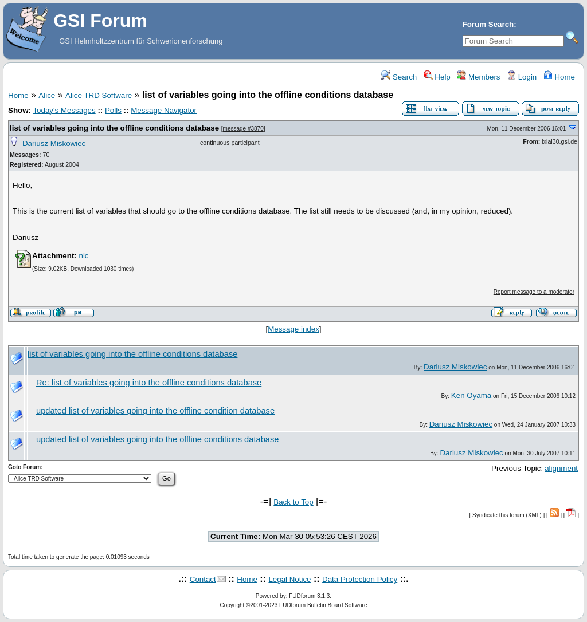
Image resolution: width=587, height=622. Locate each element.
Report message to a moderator (534, 292)
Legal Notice (289, 579)
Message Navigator (164, 110)
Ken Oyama (471, 395)
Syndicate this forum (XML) (507, 515)
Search (399, 77)
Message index (293, 329)
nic (83, 255)
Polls (113, 110)
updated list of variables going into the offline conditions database (157, 439)
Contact (203, 579)
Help (437, 77)
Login (522, 77)
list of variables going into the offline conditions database (114, 128)
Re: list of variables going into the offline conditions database (148, 382)
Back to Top (293, 502)
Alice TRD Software (98, 95)
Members (478, 77)
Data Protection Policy (359, 579)
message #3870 (243, 128)
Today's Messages (64, 110)
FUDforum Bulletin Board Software (323, 605)
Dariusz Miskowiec (53, 143)
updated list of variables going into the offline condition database (155, 410)
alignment (561, 468)
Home (559, 77)
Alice (46, 95)
